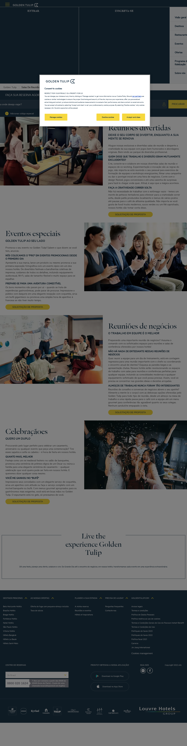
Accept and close (133, 117)
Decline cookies (108, 117)
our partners (136, 96)
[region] (94, 101)
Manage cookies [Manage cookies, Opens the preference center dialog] (56, 117)
